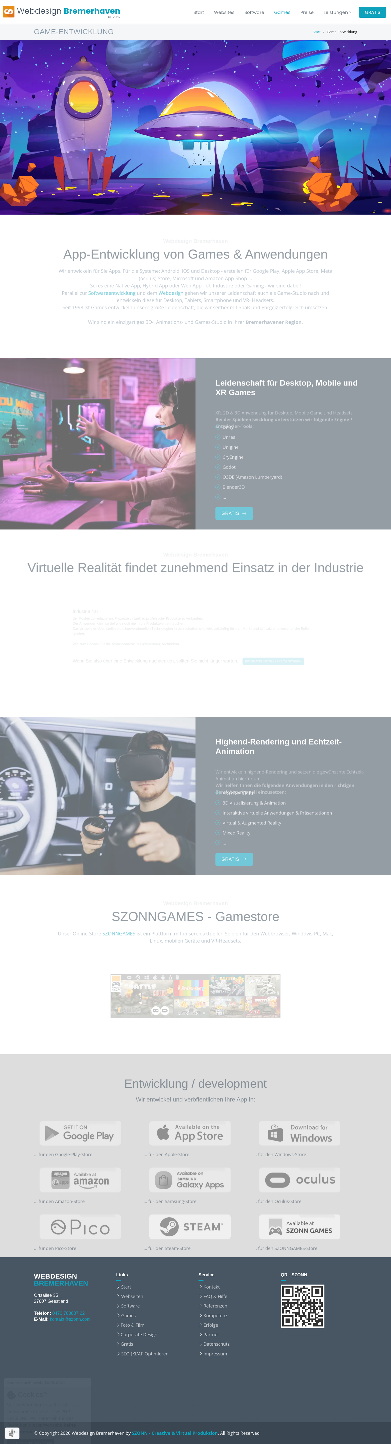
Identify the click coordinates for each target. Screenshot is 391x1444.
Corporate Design (139, 1334)
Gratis (127, 1344)
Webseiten (132, 1296)
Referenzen (215, 1306)
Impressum (215, 1353)
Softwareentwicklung (104, 293)
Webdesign (169, 293)
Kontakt (211, 1287)
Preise (307, 12)
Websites (224, 12)
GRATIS (372, 12)
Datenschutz (216, 1344)
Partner (211, 1334)
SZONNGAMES (111, 933)
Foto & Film (132, 1325)
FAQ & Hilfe (215, 1296)
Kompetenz (215, 1315)
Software (254, 12)
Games (282, 12)
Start (199, 12)
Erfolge (210, 1325)
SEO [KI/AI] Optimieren (145, 1353)
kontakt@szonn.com (70, 1319)
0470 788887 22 (68, 1313)
